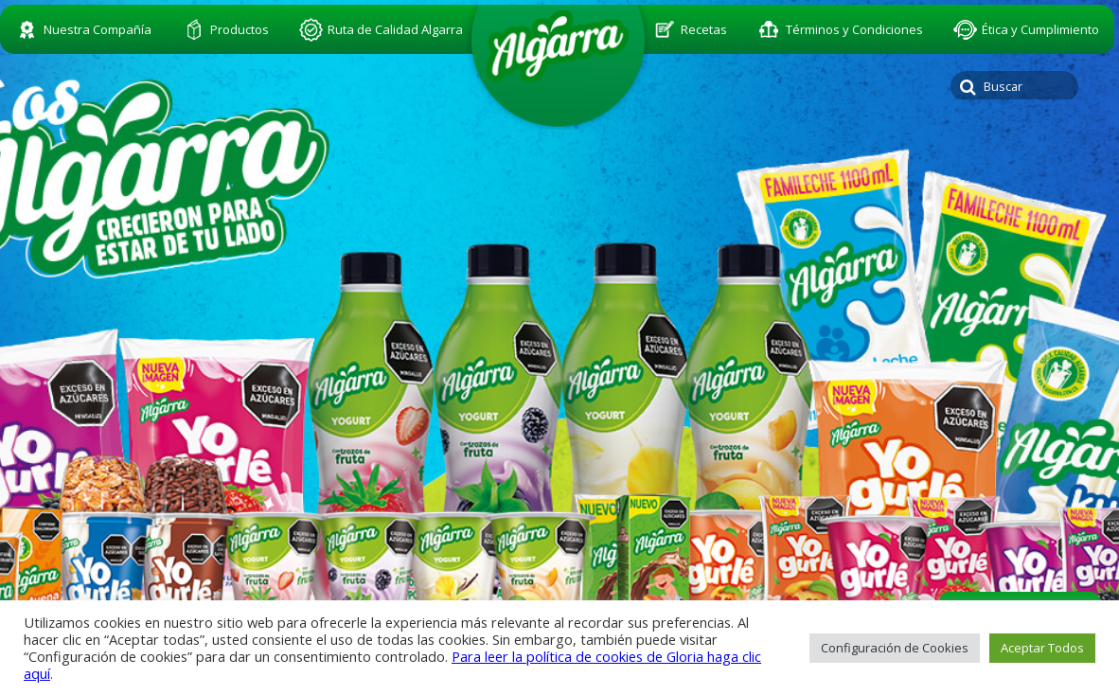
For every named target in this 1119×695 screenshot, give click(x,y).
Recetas (704, 29)
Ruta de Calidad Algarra (395, 29)
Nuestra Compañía (97, 29)
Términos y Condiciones (854, 29)
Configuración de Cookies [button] (894, 647)
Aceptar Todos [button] (1042, 647)
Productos (239, 29)
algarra (557, 62)
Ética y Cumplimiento (1040, 29)
